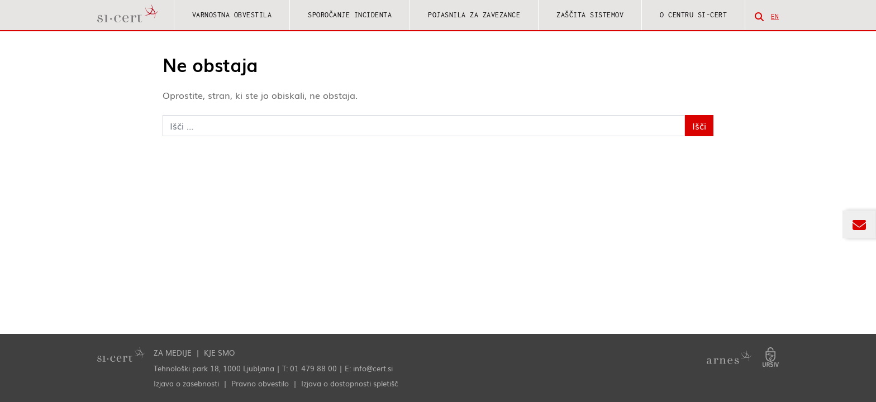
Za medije (173, 352)
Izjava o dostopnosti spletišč (349, 383)
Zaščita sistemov (589, 15)
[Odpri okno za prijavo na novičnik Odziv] (859, 224)
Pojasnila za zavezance (474, 15)
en (775, 16)
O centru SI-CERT (693, 15)
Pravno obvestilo (260, 383)
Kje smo (219, 352)
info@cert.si (373, 368)
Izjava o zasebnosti (186, 383)
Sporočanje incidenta (350, 15)
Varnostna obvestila (232, 15)
